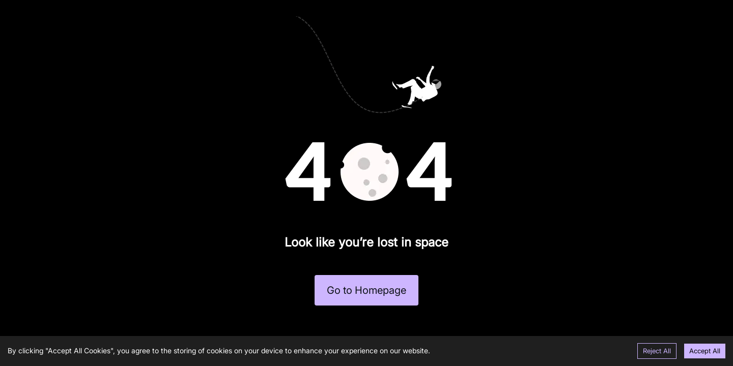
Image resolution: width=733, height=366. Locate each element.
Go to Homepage (366, 290)
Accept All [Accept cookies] (704, 351)
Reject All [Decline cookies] (657, 351)
